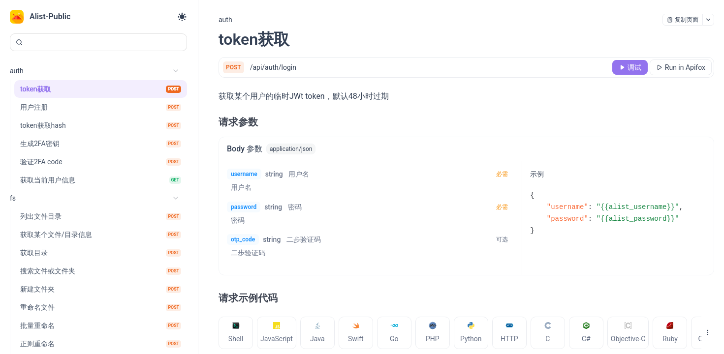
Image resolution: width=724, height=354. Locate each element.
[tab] (235, 333)
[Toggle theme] (182, 16)
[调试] (630, 67)
